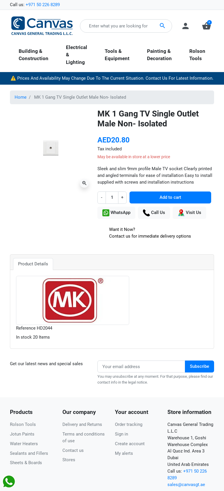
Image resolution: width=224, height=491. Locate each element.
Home (21, 97)
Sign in (121, 434)
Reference (26, 328)
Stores (68, 459)
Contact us (73, 450)
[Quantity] (112, 197)
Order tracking (128, 424)
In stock (24, 337)
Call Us (154, 212)
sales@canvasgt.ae (186, 484)
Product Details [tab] (33, 264)
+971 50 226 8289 (43, 4)
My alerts (124, 453)
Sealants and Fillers (29, 453)
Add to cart (170, 197)
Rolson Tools (23, 424)
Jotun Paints (22, 434)
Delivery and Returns (82, 424)
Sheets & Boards (26, 462)
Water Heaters (24, 443)
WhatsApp (116, 212)
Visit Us (189, 212)
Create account (130, 443)
